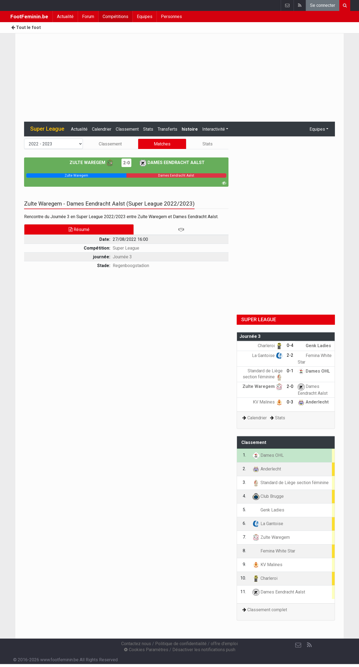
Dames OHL (314, 371)
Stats (148, 129)
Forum (88, 16)
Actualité (65, 16)
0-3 (290, 402)
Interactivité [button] (213, 129)
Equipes (144, 16)
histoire (190, 129)
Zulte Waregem (91, 162)
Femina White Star (274, 551)
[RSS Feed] (309, 645)
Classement (127, 129)
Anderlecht (313, 402)
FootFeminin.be (29, 16)
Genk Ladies (314, 345)
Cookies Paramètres (146, 649)
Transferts (167, 129)
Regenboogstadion (131, 265)
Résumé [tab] (79, 229)
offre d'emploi (224, 643)
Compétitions (115, 16)
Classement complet (267, 609)
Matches (162, 144)
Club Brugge (268, 496)
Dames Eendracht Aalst (172, 162)
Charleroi (270, 345)
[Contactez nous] (298, 645)
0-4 (290, 345)
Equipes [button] (317, 129)
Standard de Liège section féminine (291, 482)
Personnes (171, 16)
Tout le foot (26, 27)
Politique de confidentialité (181, 643)
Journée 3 (122, 256)
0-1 (290, 370)
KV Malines (268, 402)
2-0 (126, 162)
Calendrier (101, 129)
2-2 (290, 355)
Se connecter (322, 5)
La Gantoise (267, 355)
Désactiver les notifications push (203, 649)
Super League (126, 248)
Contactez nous (136, 643)
